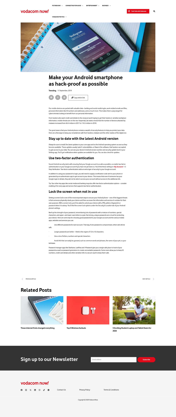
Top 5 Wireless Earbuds (76, 328)
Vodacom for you (114, 5)
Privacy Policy (84, 390)
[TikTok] (44, 390)
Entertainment (88, 5)
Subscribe (146, 359)
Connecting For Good (72, 5)
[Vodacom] (48, 390)
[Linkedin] (35, 390)
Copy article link (78, 98)
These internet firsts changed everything (37, 328)
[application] (60, 5)
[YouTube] (26, 390)
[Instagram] (39, 390)
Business (101, 5)
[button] (138, 5)
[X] (30, 390)
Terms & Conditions (111, 390)
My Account (118, 167)
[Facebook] (21, 390)
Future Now (56, 5)
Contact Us (61, 390)
